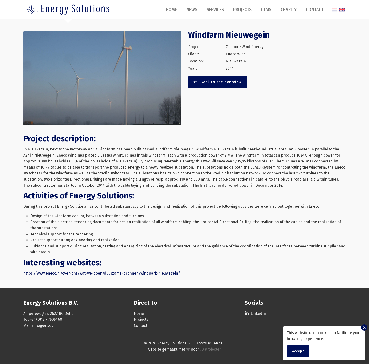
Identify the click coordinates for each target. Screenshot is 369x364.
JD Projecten (211, 349)
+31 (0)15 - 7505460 (46, 319)
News (191, 9)
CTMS (266, 9)
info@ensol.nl (44, 325)
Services (215, 9)
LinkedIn (258, 313)
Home (171, 9)
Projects (242, 9)
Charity (289, 9)
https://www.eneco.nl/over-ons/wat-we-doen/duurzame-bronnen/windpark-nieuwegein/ (101, 273)
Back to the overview (217, 82)
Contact (315, 9)
